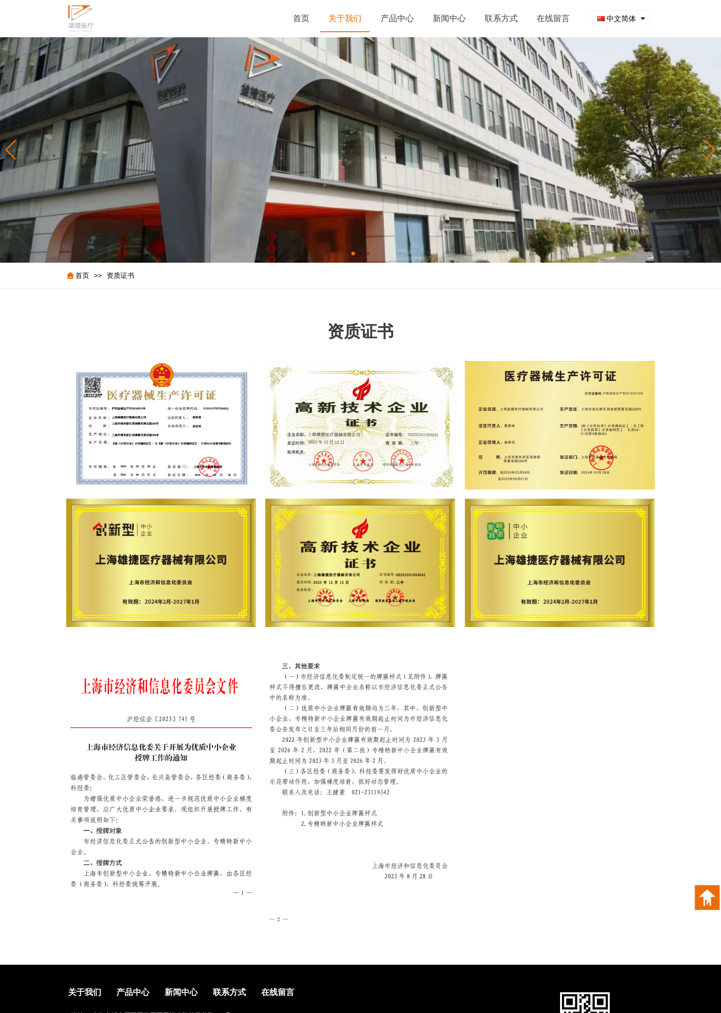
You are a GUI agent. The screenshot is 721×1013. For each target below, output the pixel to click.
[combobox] (621, 18)
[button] (710, 150)
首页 (82, 275)
